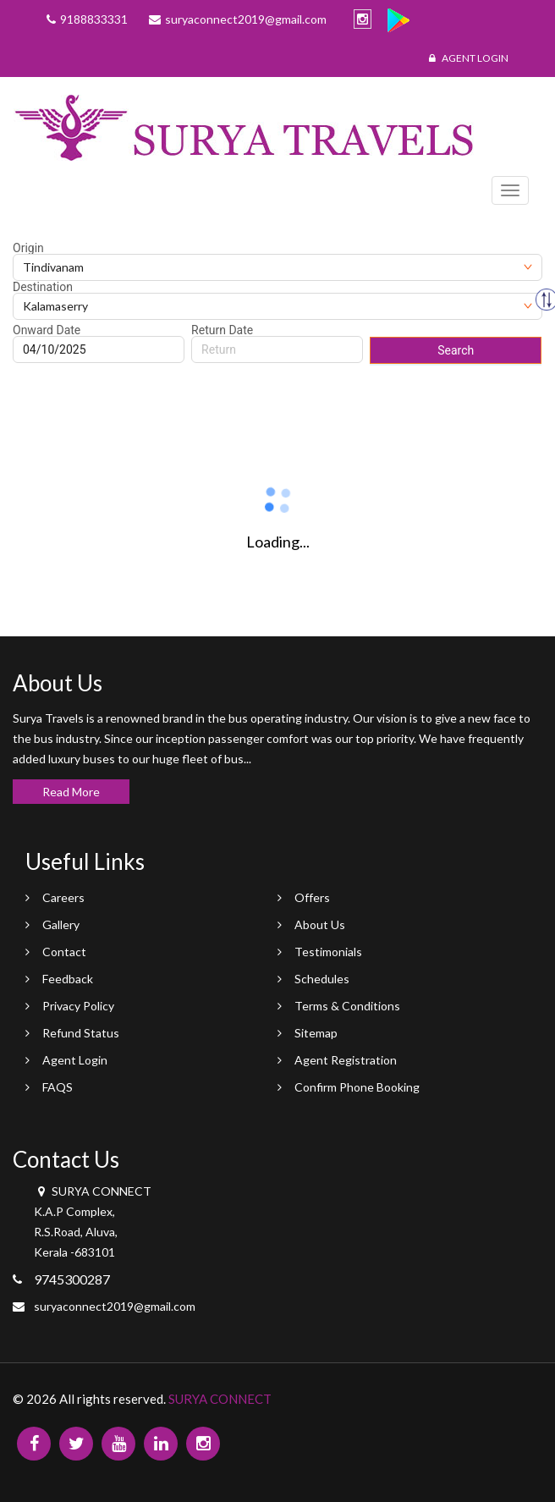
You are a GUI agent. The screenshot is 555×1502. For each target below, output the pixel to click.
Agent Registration (345, 1060)
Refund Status (80, 1033)
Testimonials (328, 951)
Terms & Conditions (347, 1006)
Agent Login (468, 58)
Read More (71, 791)
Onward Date (46, 330)
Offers (312, 897)
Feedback (67, 978)
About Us (319, 924)
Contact (64, 951)
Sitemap (316, 1033)
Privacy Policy (78, 1006)
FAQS (57, 1087)
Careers (63, 897)
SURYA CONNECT (220, 1398)
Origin (28, 248)
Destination (43, 287)
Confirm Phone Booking (357, 1087)
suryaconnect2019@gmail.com (114, 1306)
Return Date (222, 330)
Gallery (61, 924)
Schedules (321, 978)
